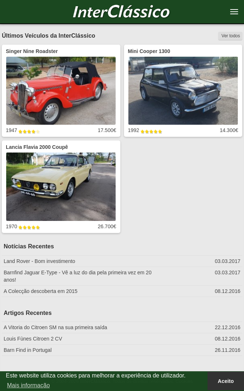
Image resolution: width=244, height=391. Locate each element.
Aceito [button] (226, 381)
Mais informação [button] (28, 385)
